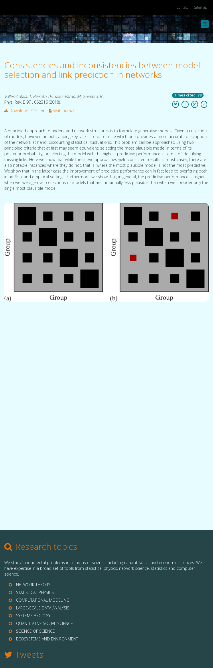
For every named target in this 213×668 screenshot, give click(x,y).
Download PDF (20, 110)
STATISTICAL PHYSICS (35, 592)
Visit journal (61, 110)
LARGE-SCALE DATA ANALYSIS (42, 608)
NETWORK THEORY (33, 584)
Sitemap (200, 7)
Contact (182, 7)
